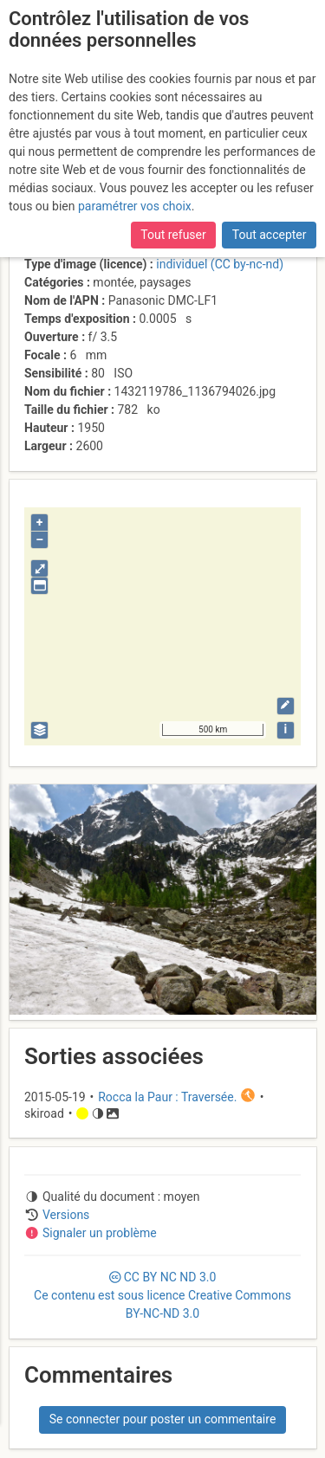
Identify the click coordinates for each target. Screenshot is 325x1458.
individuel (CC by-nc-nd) (219, 264)
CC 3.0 (162, 1295)
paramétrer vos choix (135, 206)
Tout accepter (269, 235)
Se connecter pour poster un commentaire (162, 1419)
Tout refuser (172, 235)
